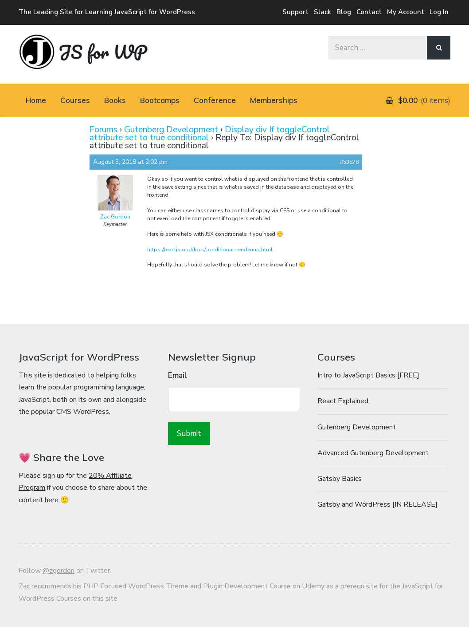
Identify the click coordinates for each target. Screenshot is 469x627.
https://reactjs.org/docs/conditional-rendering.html (210, 249)
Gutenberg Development (171, 129)
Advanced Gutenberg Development (373, 453)
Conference (215, 100)
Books (115, 100)
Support (295, 12)
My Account (405, 12)
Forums (103, 129)
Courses (75, 100)
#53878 (349, 162)
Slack (322, 12)
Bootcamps (160, 100)
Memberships (273, 100)
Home (36, 100)
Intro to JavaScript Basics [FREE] (368, 375)
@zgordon (58, 570)
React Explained (342, 401)
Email (177, 375)
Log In (439, 12)
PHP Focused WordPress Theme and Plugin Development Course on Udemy (203, 586)
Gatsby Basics (339, 479)
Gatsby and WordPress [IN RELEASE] (377, 504)
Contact (369, 12)
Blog (343, 12)
